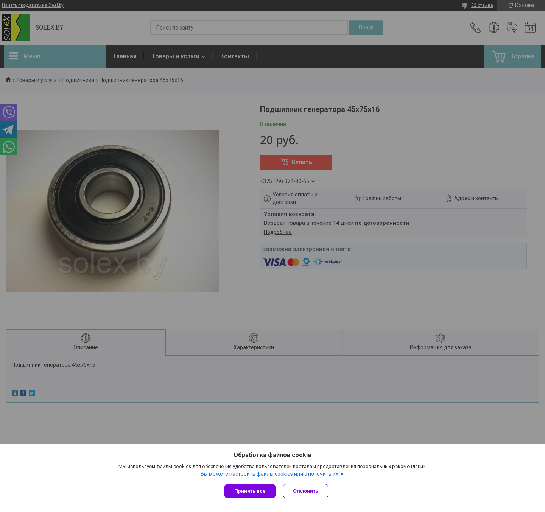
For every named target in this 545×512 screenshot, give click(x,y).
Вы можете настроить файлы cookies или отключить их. (270, 474)
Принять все (250, 491)
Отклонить (305, 491)
